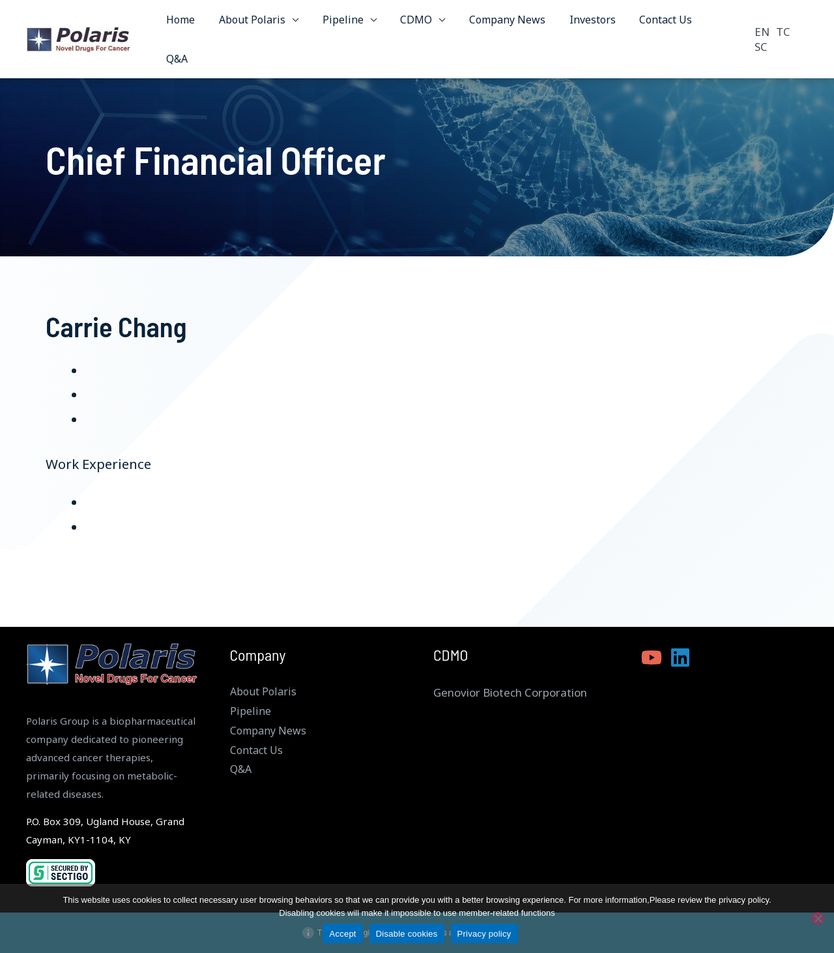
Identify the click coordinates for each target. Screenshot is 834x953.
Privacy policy (484, 934)
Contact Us (650, 24)
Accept (342, 934)
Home (183, 24)
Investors (580, 24)
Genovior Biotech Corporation (510, 692)
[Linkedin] (680, 657)
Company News (498, 24)
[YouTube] (651, 657)
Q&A (708, 24)
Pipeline (339, 24)
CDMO (410, 24)
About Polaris (252, 24)
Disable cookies (407, 934)
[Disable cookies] (817, 918)
